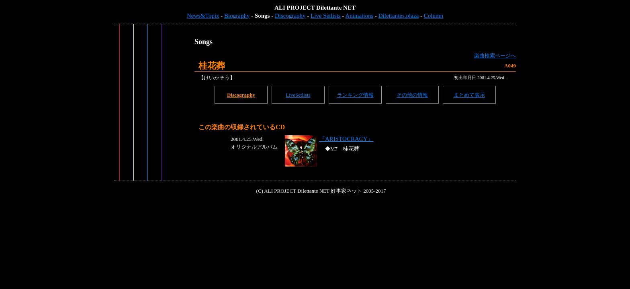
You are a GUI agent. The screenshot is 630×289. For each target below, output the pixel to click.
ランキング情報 (355, 95)
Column (433, 15)
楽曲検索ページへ (495, 56)
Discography (290, 15)
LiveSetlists (298, 95)
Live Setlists (326, 15)
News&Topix (203, 15)
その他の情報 (412, 95)
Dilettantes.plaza (398, 15)
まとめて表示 (469, 95)
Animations (359, 15)
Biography (237, 15)
